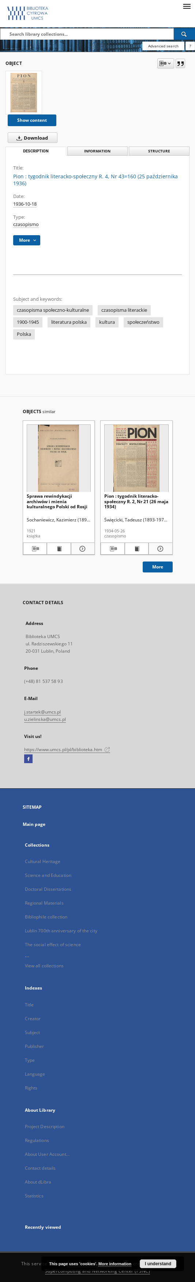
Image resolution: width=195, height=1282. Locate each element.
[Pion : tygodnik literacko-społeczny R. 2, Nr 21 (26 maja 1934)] (136, 458)
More (157, 567)
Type (30, 1060)
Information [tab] (97, 151)
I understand (158, 1263)
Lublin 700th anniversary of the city (61, 931)
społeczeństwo (143, 322)
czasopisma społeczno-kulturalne (53, 310)
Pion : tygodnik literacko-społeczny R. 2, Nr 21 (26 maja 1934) (136, 501)
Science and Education (48, 875)
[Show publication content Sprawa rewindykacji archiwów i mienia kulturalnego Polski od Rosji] (59, 548)
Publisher (34, 1046)
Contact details (40, 1168)
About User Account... (47, 1154)
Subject (32, 1032)
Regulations (37, 1140)
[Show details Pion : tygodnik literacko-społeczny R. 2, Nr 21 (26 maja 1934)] (159, 548)
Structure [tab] (159, 151)
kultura (107, 322)
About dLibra (38, 1182)
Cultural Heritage (43, 861)
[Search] (184, 34)
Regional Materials (44, 903)
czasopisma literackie (124, 310)
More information (114, 1264)
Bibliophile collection (46, 917)
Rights (31, 1088)
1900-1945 (28, 322)
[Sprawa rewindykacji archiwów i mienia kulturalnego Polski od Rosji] (59, 458)
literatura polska (69, 322)
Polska (24, 334)
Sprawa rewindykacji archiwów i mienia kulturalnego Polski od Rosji (57, 501)
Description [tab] (36, 151)
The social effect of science (53, 944)
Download (31, 137)
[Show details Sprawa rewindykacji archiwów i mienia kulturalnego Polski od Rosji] (82, 548)
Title (29, 1005)
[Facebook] (28, 759)
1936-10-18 (25, 204)
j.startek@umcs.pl (42, 712)
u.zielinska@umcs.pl (45, 719)
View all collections (44, 966)
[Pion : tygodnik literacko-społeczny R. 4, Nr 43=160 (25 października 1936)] (24, 92)
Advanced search (163, 45)
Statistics (34, 1196)
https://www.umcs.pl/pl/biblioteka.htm (67, 749)
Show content (32, 120)
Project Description (44, 1126)
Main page (34, 824)
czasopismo (26, 224)
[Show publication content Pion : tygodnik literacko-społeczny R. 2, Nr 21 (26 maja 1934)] (137, 548)
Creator (33, 1018)
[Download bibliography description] (35, 548)
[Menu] (186, 6)
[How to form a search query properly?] (190, 46)
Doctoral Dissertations (48, 889)
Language (35, 1074)
